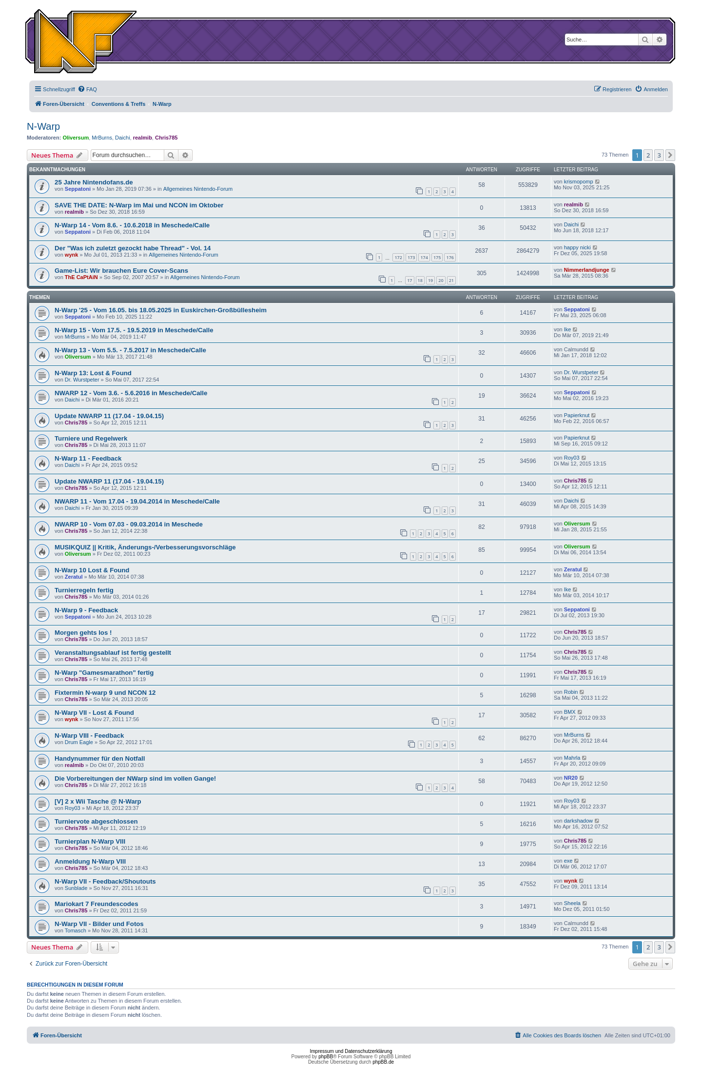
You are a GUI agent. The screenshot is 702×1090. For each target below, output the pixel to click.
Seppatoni (78, 189)
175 (437, 257)
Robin (571, 692)
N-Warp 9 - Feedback (86, 610)
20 (440, 280)
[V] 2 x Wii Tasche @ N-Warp (98, 801)
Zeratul (74, 577)
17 (409, 280)
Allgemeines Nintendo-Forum (198, 189)
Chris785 (166, 138)
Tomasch (75, 930)
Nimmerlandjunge (586, 270)
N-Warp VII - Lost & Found (94, 712)
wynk (71, 255)
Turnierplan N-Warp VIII (90, 841)
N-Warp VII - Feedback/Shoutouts (105, 881)
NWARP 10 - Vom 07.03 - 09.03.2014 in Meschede (129, 524)
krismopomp (578, 181)
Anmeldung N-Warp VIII (90, 861)
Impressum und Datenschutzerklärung (351, 1051)
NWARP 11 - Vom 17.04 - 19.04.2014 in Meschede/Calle (137, 501)
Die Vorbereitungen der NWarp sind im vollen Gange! (135, 778)
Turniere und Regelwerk (91, 438)
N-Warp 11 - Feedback (88, 458)
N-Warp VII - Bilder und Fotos (99, 924)
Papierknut (577, 415)
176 (449, 257)
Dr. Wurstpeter (82, 380)
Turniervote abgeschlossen (96, 821)
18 (420, 280)
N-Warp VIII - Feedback (89, 735)
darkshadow (578, 821)
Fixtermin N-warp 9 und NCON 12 (105, 692)
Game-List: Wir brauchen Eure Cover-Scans (121, 270)
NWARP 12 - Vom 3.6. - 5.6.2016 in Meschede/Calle (131, 393)
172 (398, 257)
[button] (670, 155)
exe (568, 861)
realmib (142, 138)
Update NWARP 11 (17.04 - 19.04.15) (109, 416)
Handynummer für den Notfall (100, 758)
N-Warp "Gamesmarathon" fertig (104, 672)
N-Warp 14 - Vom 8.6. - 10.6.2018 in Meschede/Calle (132, 225)
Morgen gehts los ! (83, 632)
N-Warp (43, 126)
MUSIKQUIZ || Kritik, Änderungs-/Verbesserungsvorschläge (145, 547)
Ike (567, 329)
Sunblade (76, 888)
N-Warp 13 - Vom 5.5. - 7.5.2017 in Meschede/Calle (130, 350)
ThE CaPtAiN (81, 277)
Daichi (122, 138)
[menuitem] (87, 89)
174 (424, 257)
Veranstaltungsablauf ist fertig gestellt (113, 652)
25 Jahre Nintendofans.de (94, 182)
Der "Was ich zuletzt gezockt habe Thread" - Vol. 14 (133, 248)
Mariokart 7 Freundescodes (96, 904)
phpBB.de (383, 1062)
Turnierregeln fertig (84, 590)
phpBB (325, 1056)
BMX (570, 712)
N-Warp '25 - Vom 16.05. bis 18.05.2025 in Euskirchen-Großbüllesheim (161, 310)
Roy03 (572, 458)
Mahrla (572, 758)
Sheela (572, 903)
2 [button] (648, 155)
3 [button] (659, 155)
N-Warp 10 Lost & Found (92, 570)
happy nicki (577, 247)
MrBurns (102, 138)
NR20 (571, 778)
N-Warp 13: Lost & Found (93, 373)
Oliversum (75, 138)
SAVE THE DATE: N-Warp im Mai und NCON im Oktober (139, 205)
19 (430, 280)
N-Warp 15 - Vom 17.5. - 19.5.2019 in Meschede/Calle (134, 330)
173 (411, 257)
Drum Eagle (79, 742)
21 (451, 280)
